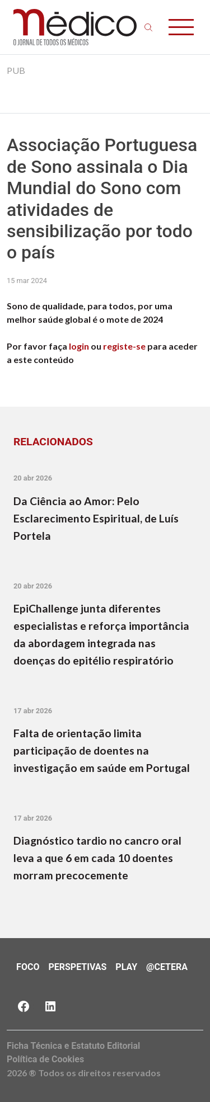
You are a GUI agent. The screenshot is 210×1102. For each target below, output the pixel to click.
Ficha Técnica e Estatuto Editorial (73, 1045)
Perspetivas (77, 967)
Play (126, 967)
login (79, 346)
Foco (27, 967)
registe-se (124, 346)
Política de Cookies (45, 1059)
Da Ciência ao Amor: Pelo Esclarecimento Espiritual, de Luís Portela (96, 518)
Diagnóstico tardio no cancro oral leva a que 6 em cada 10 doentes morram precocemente (97, 858)
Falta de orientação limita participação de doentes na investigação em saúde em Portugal (101, 750)
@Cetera (167, 967)
